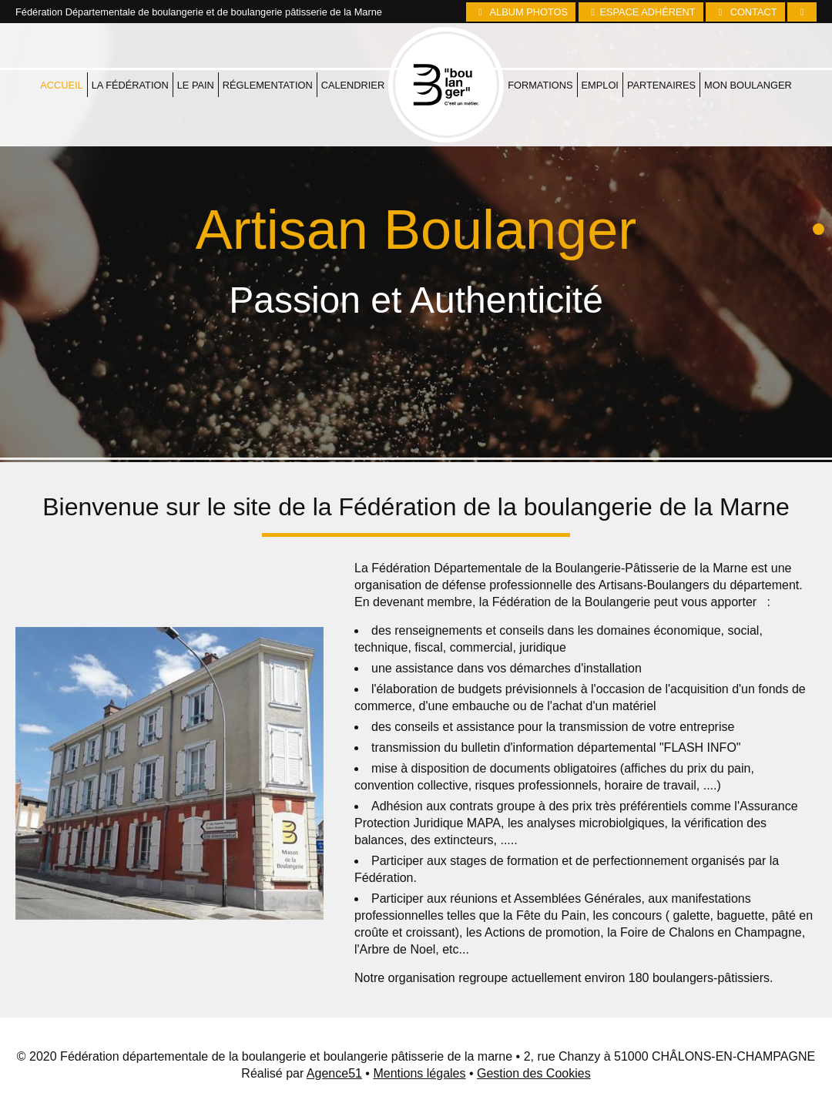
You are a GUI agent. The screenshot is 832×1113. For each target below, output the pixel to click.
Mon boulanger (748, 45)
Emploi (600, 45)
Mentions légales (419, 1073)
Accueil (61, 45)
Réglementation (268, 45)
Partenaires (661, 45)
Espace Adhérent (641, 12)
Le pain (195, 45)
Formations (540, 45)
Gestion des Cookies (534, 1073)
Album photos (521, 12)
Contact (745, 12)
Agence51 (334, 1073)
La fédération (130, 45)
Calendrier (353, 45)
